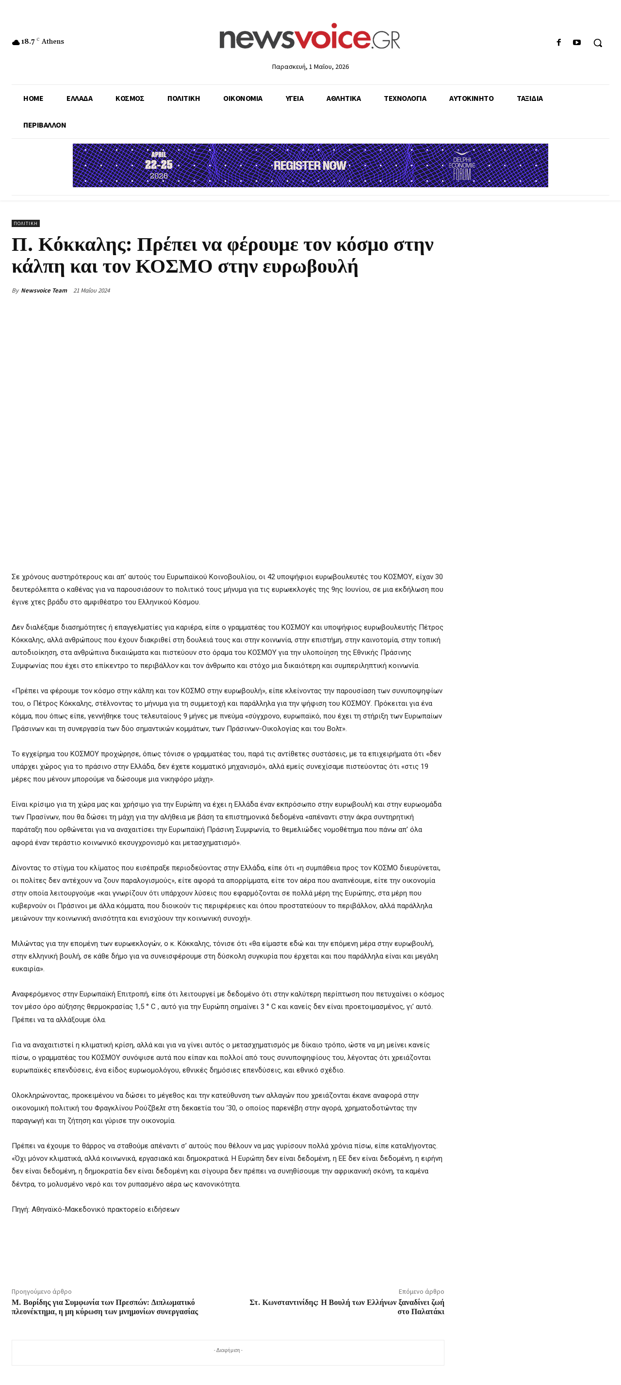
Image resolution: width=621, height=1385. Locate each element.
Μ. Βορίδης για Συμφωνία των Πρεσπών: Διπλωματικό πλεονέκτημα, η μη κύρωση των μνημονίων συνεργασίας (105, 1307)
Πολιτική (26, 223)
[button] (597, 42)
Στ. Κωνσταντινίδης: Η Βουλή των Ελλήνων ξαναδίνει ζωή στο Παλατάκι (347, 1307)
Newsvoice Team (44, 290)
